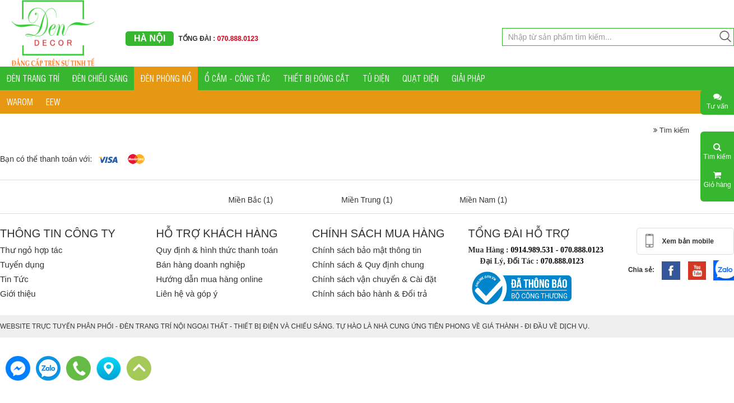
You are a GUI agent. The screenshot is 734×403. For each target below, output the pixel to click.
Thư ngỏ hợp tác (31, 250)
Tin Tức (14, 279)
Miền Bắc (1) (250, 199)
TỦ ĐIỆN (376, 78)
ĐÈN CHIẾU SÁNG (100, 78)
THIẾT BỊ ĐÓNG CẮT (316, 78)
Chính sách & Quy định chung (368, 264)
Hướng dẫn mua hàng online (209, 279)
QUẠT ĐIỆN (420, 78)
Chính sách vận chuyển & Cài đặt (374, 279)
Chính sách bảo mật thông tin (366, 250)
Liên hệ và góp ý (186, 293)
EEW (53, 101)
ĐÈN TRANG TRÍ (33, 78)
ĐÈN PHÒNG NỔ (166, 78)
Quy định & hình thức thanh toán (216, 250)
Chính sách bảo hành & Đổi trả (369, 293)
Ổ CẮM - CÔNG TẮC (237, 78)
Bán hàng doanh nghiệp (200, 264)
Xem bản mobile (688, 241)
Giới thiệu (18, 293)
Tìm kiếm (671, 130)
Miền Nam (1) (483, 199)
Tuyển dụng (22, 264)
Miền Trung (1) (366, 199)
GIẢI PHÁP (468, 78)
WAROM (20, 101)
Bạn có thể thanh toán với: (46, 158)
